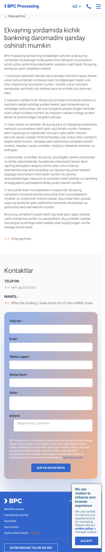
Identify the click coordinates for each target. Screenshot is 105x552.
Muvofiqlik (10, 521)
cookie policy (84, 528)
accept (86, 541)
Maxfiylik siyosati (14, 509)
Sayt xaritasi (11, 527)
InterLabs (35, 533)
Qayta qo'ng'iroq (51, 468)
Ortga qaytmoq (16, 16)
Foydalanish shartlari (16, 515)
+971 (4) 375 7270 (23, 287)
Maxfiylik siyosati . (73, 457)
